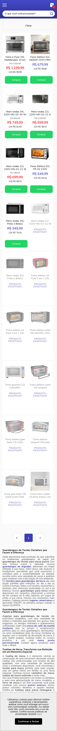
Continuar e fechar (28, 721)
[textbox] (28, 14)
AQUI (39, 714)
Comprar (16, 80)
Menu (6, 5)
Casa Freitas (28, 4)
